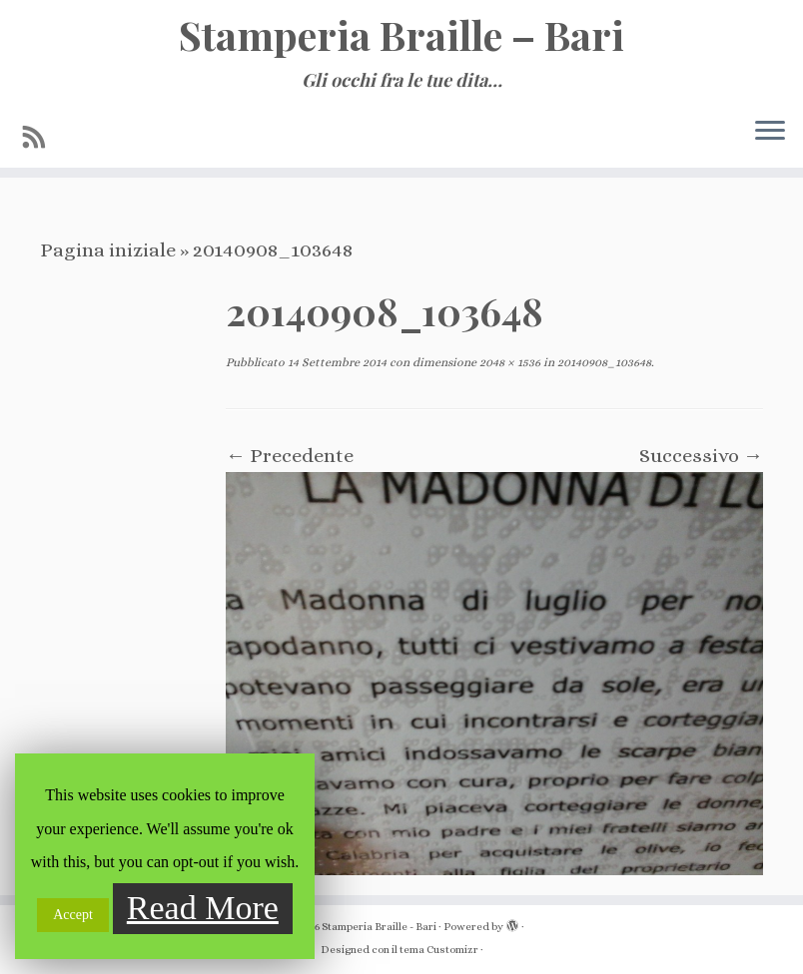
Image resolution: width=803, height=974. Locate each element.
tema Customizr (439, 949)
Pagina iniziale (108, 250)
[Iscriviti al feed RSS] (41, 138)
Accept (73, 914)
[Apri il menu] (770, 132)
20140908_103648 (602, 362)
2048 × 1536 (508, 362)
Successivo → (701, 455)
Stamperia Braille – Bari (401, 35)
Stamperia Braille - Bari (379, 926)
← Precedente (290, 455)
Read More (203, 907)
